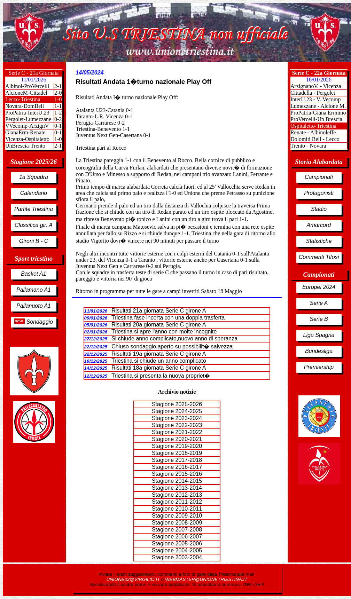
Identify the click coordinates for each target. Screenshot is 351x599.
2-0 (58, 93)
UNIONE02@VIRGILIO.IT (134, 579)
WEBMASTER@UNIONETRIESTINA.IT (206, 579)
